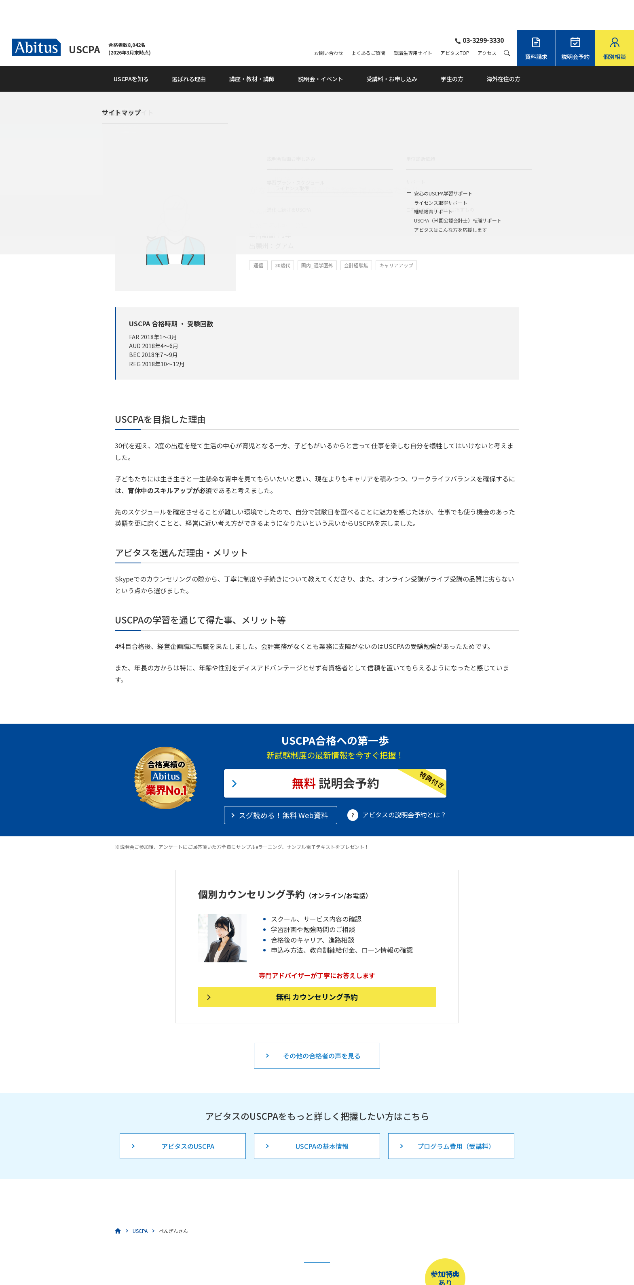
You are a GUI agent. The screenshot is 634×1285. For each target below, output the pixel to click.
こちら (281, 1259)
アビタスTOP (454, 22)
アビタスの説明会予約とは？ (404, 784)
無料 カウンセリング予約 (317, 966)
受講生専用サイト (412, 22)
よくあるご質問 (368, 22)
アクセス (487, 22)
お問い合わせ (328, 22)
